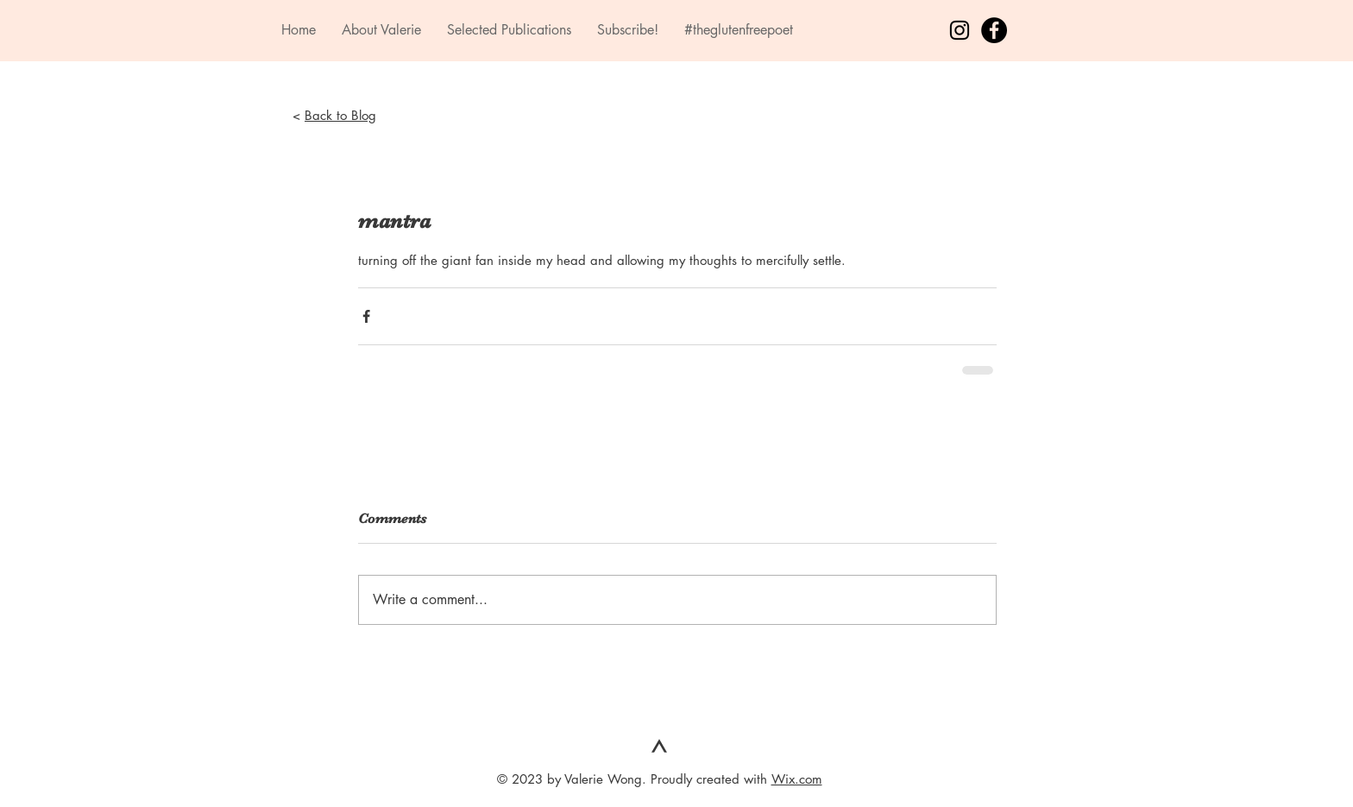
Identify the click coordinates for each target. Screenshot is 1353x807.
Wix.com (796, 779)
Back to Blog (340, 115)
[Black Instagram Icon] (959, 30)
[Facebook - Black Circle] (994, 30)
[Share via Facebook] (366, 316)
